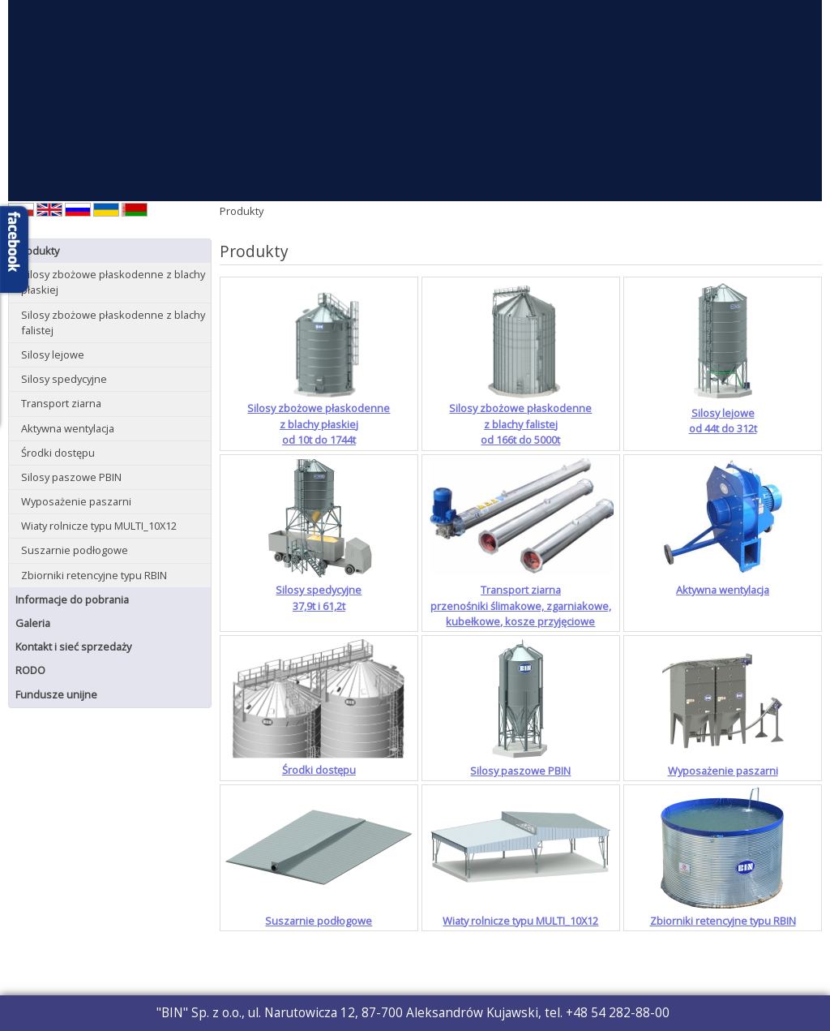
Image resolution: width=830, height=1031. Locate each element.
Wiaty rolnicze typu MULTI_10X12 (99, 525)
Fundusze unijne (56, 694)
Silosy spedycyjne (64, 379)
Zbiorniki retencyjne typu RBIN (94, 575)
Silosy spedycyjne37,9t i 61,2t (319, 597)
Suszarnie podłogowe (74, 550)
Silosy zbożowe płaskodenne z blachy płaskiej (113, 282)
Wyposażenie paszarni (76, 501)
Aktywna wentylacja (67, 428)
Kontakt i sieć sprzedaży (73, 646)
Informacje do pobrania (72, 599)
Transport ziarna (61, 403)
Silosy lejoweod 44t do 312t (723, 421)
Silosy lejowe (52, 354)
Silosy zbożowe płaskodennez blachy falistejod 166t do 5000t (520, 423)
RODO (30, 670)
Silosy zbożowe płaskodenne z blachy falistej (113, 322)
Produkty (37, 250)
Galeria (32, 623)
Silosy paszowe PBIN (71, 477)
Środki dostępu (58, 452)
